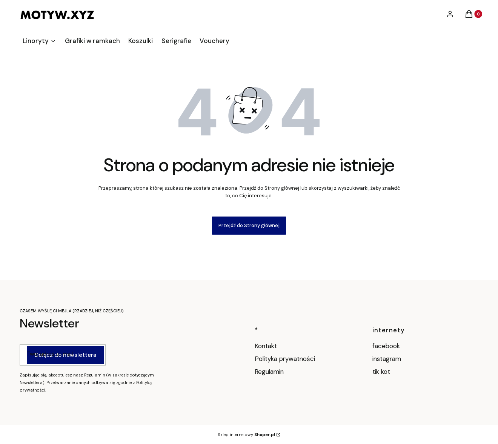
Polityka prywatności (285, 359)
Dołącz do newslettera (65, 355)
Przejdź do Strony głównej (249, 225)
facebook (387, 346)
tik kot (382, 371)
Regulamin (269, 371)
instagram (387, 359)
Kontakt (266, 346)
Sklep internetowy (246, 434)
